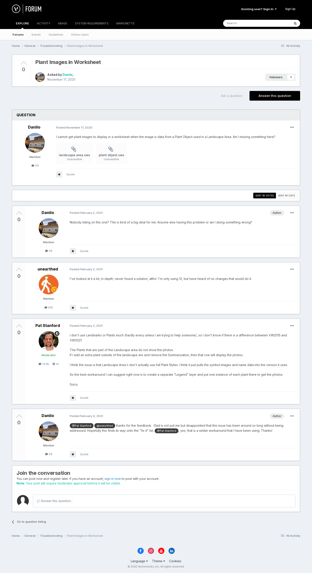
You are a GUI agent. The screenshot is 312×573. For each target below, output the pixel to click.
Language (139, 561)
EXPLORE (22, 25)
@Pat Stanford (81, 425)
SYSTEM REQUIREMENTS (91, 23)
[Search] (245, 23)
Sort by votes (264, 195)
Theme (158, 561)
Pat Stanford (47, 325)
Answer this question (275, 96)
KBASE (62, 23)
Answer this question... (55, 501)
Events (36, 34)
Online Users (80, 34)
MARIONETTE (125, 23)
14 (56, 364)
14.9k (44, 364)
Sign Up (290, 9)
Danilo (67, 74)
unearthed (48, 269)
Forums (18, 34)
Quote (70, 174)
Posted (74, 127)
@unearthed (105, 425)
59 (35, 165)
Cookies (175, 561)
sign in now (113, 479)
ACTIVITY (43, 23)
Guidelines (56, 34)
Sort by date (286, 195)
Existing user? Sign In (259, 9)
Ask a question (231, 96)
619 (48, 307)
